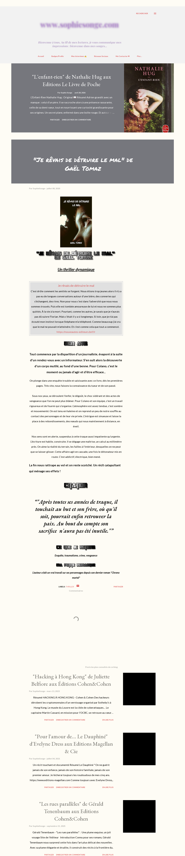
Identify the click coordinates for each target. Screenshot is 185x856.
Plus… (139, 56)
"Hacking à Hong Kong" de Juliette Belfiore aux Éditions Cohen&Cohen (71, 680)
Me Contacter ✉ (123, 56)
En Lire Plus (107, 720)
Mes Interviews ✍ (79, 56)
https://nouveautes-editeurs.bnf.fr (76, 331)
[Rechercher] (142, 13)
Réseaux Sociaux (101, 56)
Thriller (70, 587)
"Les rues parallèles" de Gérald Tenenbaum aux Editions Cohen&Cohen (71, 811)
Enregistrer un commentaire (76, 120)
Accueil (41, 56)
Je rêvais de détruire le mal (76, 285)
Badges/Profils (57, 56)
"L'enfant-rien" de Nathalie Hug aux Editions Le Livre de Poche (71, 80)
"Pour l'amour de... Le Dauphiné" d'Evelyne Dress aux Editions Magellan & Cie (71, 744)
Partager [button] (55, 120)
